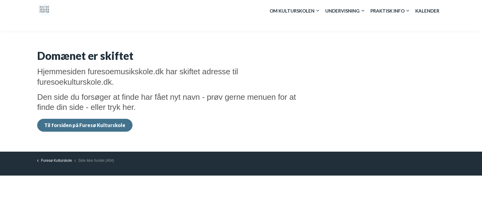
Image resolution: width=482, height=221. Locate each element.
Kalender (427, 23)
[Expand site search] (438, 7)
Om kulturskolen (292, 23)
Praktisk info (387, 23)
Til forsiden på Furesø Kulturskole (85, 125)
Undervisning (342, 23)
